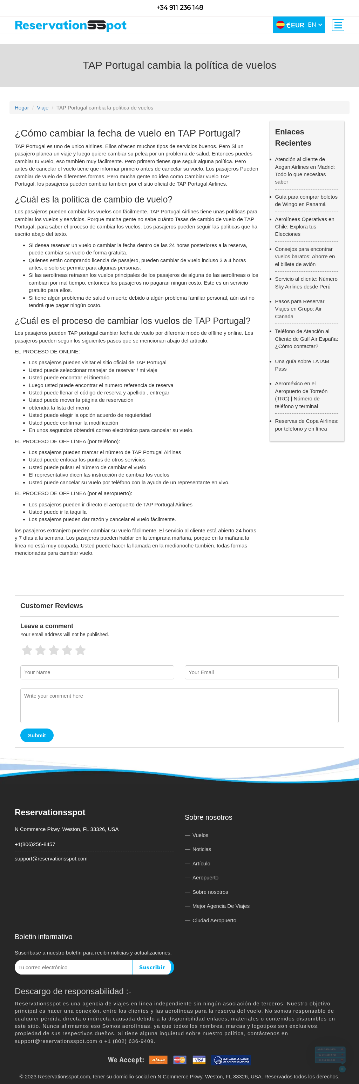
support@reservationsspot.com (51, 859)
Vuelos (200, 835)
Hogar (22, 108)
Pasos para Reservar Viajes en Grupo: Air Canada (300, 308)
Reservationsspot (50, 812)
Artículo (201, 863)
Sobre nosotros (210, 892)
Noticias (201, 849)
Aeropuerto (205, 877)
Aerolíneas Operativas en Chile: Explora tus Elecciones (304, 226)
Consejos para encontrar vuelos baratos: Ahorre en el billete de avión (305, 256)
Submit (37, 735)
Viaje (42, 108)
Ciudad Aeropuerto (214, 920)
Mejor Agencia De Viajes (221, 906)
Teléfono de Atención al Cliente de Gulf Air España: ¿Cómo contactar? (306, 338)
